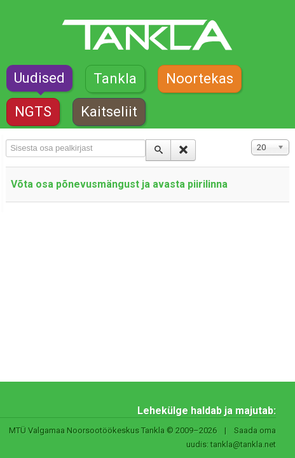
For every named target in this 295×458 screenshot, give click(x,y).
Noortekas (199, 79)
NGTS (33, 112)
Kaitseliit (109, 112)
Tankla (115, 79)
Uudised (39, 78)
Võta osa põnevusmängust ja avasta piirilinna (119, 184)
